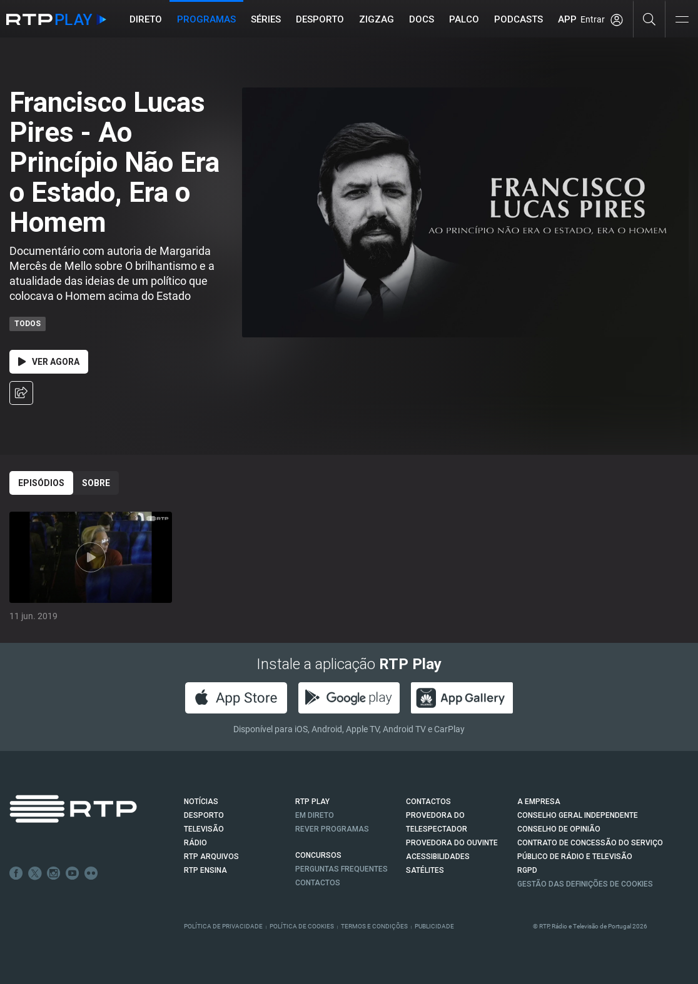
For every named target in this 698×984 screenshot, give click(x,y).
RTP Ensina (205, 870)
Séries (266, 19)
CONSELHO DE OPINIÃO (558, 829)
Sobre (96, 483)
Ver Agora (48, 362)
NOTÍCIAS (201, 801)
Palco (464, 19)
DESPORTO (204, 815)
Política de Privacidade (223, 926)
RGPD (527, 870)
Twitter (35, 873)
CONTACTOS (428, 801)
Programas (206, 19)
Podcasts (518, 19)
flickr (91, 873)
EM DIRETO (314, 815)
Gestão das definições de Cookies (585, 884)
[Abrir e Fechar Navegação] (681, 20)
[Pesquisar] (649, 18)
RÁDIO (195, 842)
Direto (145, 19)
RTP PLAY (312, 801)
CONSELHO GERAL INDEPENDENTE (577, 815)
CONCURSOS (318, 855)
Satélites (425, 870)
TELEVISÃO (204, 829)
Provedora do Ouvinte (452, 842)
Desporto (320, 19)
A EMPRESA (538, 801)
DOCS (421, 19)
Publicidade (434, 926)
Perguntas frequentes (341, 869)
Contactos (317, 882)
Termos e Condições (374, 926)
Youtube (72, 873)
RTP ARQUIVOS (211, 856)
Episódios (41, 483)
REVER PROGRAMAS (332, 829)
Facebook (16, 873)
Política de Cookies (302, 926)
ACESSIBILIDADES (438, 856)
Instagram (54, 873)
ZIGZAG (376, 19)
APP (567, 19)
